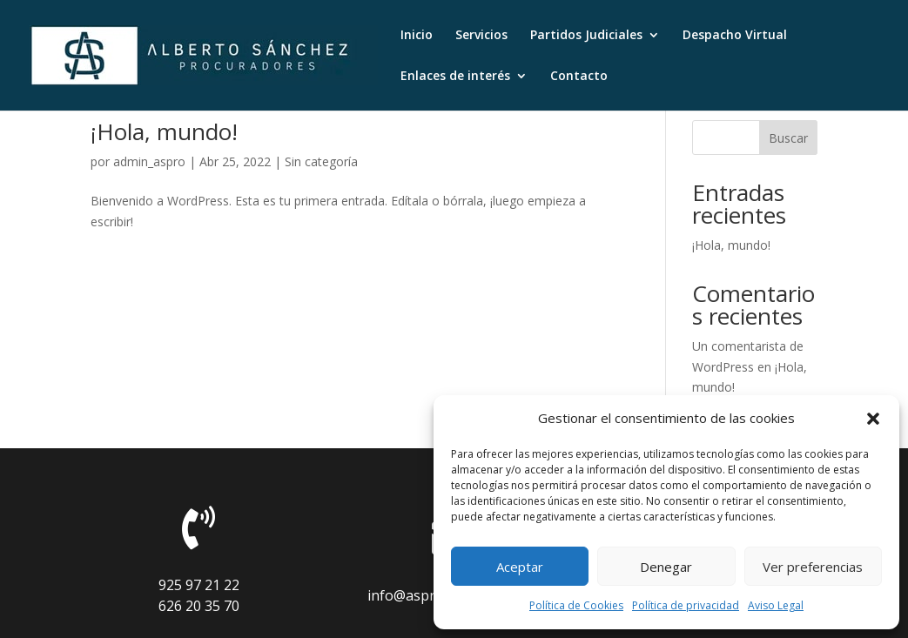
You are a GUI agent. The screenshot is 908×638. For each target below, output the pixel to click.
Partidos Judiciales (586, 36)
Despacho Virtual (735, 36)
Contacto (579, 77)
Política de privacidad (685, 605)
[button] (873, 418)
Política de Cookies (576, 605)
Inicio (416, 36)
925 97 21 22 (198, 584)
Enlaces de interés (455, 77)
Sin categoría (321, 161)
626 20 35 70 (198, 605)
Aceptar (519, 566)
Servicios (481, 36)
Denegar (666, 566)
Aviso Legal (776, 605)
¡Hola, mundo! (164, 131)
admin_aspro (149, 161)
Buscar (788, 138)
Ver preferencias (813, 566)
